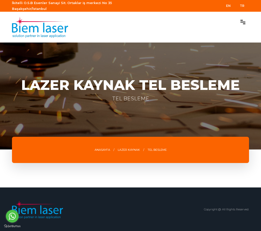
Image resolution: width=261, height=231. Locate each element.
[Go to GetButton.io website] (12, 225)
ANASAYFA (102, 150)
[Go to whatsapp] (12, 216)
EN (228, 6)
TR (242, 6)
